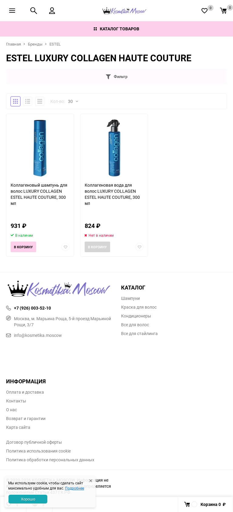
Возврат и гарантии (26, 418)
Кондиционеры (136, 316)
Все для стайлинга (139, 333)
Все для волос (135, 325)
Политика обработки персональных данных (50, 460)
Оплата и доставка (25, 392)
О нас (11, 410)
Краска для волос (139, 307)
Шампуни (130, 298)
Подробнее (74, 488)
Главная (13, 44)
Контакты (16, 401)
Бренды (35, 44)
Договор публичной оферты (34, 442)
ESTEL (55, 44)
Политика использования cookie (38, 451)
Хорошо (28, 499)
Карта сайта (18, 427)
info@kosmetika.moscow (34, 335)
